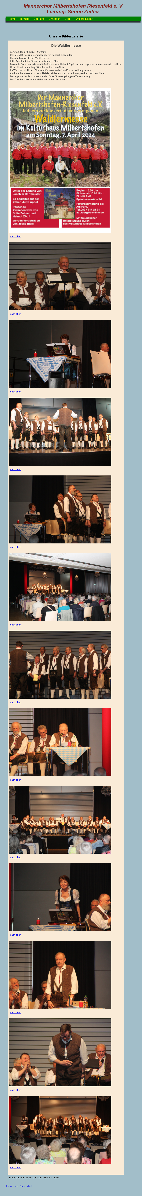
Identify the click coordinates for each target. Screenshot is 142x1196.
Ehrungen (54, 18)
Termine (24, 18)
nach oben (15, 236)
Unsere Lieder (84, 18)
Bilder (68, 18)
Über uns (39, 18)
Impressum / (13, 1186)
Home (11, 18)
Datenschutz (26, 1186)
